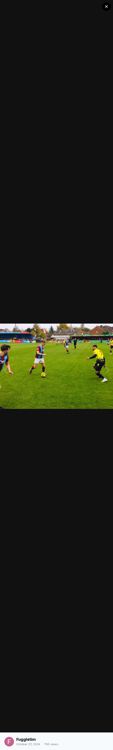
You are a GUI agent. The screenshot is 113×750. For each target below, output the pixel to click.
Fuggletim (26, 739)
